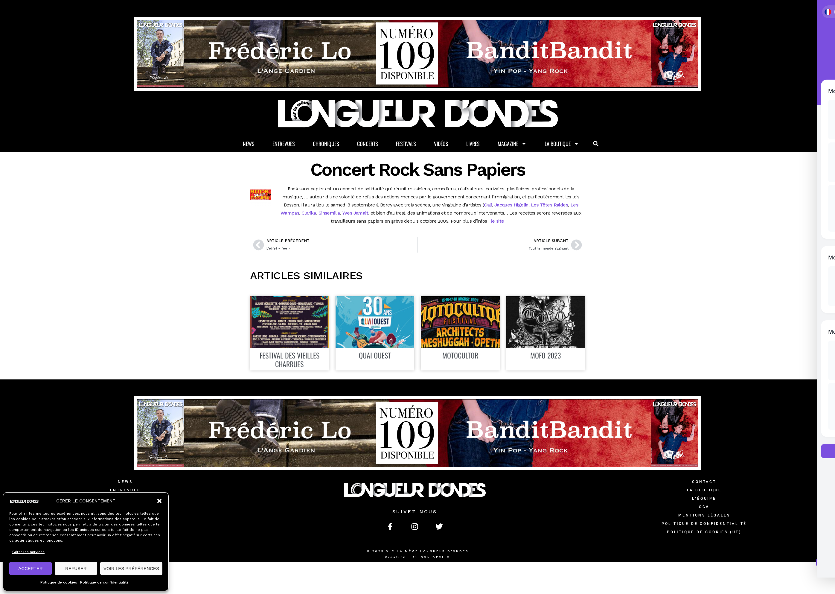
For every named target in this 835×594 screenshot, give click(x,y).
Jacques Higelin (511, 205)
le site (496, 221)
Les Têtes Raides (549, 205)
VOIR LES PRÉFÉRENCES (131, 568)
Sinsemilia (329, 213)
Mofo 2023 (545, 355)
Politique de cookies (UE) (704, 532)
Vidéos (441, 144)
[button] (159, 501)
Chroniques (326, 144)
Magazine (512, 143)
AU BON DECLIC (431, 557)
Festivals (406, 144)
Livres (473, 144)
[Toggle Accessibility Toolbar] (824, 562)
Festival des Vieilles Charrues (289, 359)
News (249, 144)
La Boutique (562, 143)
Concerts (367, 144)
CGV (704, 507)
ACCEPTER (30, 568)
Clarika (308, 213)
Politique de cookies (58, 582)
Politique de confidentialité (104, 582)
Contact (704, 482)
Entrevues (283, 144)
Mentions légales (704, 515)
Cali (488, 205)
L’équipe (704, 498)
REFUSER (76, 568)
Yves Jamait (354, 213)
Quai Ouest (375, 355)
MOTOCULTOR (460, 355)
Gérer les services (28, 552)
